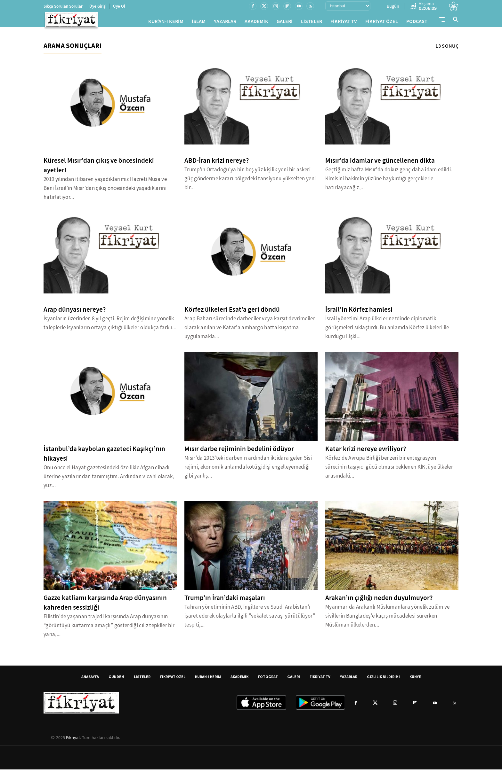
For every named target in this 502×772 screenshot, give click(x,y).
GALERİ (285, 22)
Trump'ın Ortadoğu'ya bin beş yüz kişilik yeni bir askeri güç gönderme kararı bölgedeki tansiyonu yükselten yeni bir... (250, 181)
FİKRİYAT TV (343, 22)
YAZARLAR (225, 22)
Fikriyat (73, 740)
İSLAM (199, 22)
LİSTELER (311, 22)
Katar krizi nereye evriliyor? (365, 451)
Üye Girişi (97, 6)
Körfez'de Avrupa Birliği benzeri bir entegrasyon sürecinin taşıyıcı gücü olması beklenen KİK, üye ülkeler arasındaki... (389, 469)
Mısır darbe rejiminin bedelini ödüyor (239, 451)
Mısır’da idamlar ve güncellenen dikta (380, 163)
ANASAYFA (90, 679)
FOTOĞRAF (268, 679)
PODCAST (416, 22)
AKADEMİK (256, 22)
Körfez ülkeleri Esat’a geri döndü (232, 312)
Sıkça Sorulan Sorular (63, 6)
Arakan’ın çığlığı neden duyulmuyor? (379, 600)
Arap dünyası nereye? (75, 312)
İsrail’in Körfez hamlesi (359, 312)
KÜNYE (415, 679)
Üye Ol (119, 6)
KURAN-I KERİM (208, 679)
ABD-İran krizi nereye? (216, 163)
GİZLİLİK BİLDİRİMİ (383, 679)
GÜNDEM (116, 679)
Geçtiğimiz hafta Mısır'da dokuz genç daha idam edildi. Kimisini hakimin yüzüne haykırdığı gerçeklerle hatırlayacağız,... (388, 181)
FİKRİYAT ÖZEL (381, 22)
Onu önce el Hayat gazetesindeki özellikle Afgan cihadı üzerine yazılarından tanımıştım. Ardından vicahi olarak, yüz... (109, 479)
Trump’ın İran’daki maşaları (224, 600)
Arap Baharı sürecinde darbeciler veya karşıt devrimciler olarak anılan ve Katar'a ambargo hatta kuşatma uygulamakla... (249, 330)
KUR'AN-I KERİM (165, 22)
